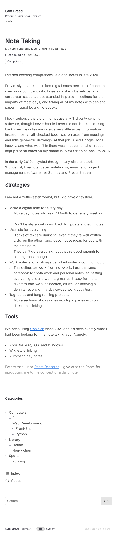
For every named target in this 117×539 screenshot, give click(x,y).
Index (15, 473)
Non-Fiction (21, 450)
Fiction (17, 445)
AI (14, 418)
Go (106, 501)
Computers (14, 61)
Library (14, 439)
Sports (14, 456)
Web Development (27, 423)
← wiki (9, 21)
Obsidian (37, 329)
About (16, 480)
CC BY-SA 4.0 (26, 529)
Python (21, 434)
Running (18, 461)
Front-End (24, 428)
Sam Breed (14, 11)
